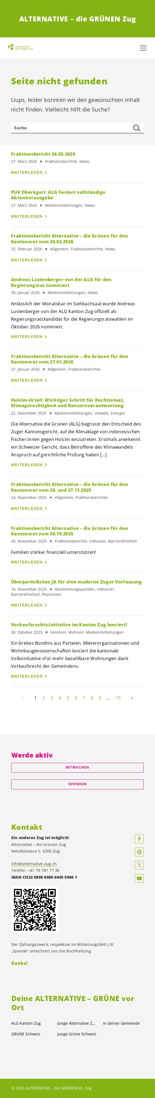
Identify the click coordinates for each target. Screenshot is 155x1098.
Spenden (77, 784)
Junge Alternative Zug (77, 1023)
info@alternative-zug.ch (34, 863)
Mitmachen (77, 767)
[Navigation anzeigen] (143, 48)
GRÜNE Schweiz (25, 1033)
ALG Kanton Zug (26, 1023)
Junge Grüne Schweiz (76, 1033)
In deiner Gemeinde (121, 1023)
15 (118, 698)
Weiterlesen (27, 172)
